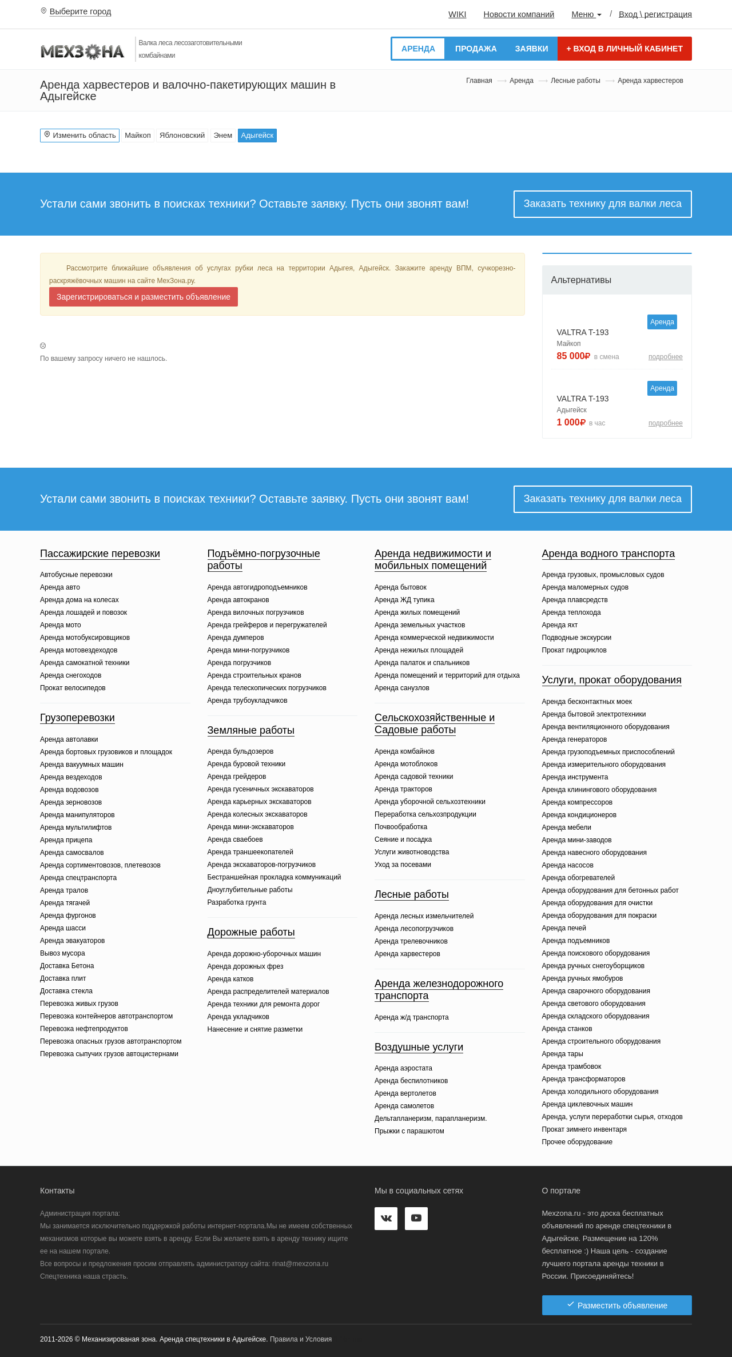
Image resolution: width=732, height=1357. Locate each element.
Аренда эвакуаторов (72, 941)
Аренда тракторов (403, 789)
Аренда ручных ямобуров (582, 978)
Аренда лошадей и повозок (83, 612)
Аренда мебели (567, 827)
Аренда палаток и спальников (422, 663)
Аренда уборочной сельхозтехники (430, 802)
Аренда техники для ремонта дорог (264, 1004)
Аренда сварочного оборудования (596, 991)
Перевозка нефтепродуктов (84, 1029)
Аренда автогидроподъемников (258, 587)
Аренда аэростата (403, 1068)
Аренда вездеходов (71, 777)
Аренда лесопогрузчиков (414, 929)
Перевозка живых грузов (79, 1004)
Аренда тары (562, 1054)
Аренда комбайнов (405, 751)
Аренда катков (231, 979)
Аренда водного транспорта (608, 553)
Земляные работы (251, 730)
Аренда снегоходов (70, 675)
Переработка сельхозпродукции (425, 814)
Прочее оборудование (577, 1142)
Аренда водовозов (69, 790)
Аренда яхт (560, 625)
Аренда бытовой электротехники (594, 714)
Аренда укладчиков (238, 1017)
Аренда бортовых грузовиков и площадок (106, 752)
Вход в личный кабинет (625, 48)
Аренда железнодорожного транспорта (439, 990)
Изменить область (79, 135)
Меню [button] (586, 14)
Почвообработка (401, 827)
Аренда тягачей (65, 903)
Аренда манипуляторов (77, 815)
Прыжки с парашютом (409, 1131)
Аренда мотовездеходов (78, 650)
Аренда (418, 48)
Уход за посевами (403, 865)
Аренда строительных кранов (254, 675)
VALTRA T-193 (583, 332)
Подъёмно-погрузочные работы (264, 560)
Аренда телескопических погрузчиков (267, 688)
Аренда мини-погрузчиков (249, 650)
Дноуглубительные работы (250, 890)
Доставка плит (63, 978)
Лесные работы (575, 81)
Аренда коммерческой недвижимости (434, 638)
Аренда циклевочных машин (587, 1104)
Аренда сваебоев (235, 839)
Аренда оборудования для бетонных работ (610, 890)
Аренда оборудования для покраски (599, 916)
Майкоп (138, 135)
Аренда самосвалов (72, 853)
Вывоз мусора (62, 953)
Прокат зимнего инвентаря (584, 1129)
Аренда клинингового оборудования (599, 790)
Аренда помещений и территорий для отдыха (447, 675)
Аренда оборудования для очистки (597, 903)
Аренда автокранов (238, 600)
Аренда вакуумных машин (82, 765)
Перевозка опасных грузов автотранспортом (110, 1041)
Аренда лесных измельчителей (424, 916)
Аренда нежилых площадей (419, 650)
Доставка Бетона (67, 966)
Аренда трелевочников (411, 941)
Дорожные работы (251, 932)
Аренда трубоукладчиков (248, 701)
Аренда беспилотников (411, 1081)
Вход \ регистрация (655, 14)
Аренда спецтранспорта (78, 878)
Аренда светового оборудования (594, 1004)
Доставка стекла (66, 991)
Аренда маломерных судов (585, 587)
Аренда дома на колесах (79, 600)
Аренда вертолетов (405, 1093)
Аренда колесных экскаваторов (258, 814)
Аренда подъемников (576, 941)
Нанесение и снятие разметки (255, 1029)
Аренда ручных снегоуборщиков (593, 966)
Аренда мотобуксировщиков (85, 638)
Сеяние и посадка (403, 839)
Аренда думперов (236, 638)
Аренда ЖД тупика (405, 600)
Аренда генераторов (574, 739)
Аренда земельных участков (420, 625)
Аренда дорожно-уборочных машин (264, 954)
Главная (479, 81)
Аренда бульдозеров (241, 751)
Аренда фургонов (68, 916)
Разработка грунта (237, 902)
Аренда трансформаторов (584, 1079)
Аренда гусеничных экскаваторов (261, 789)
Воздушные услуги (419, 1047)
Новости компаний (518, 14)
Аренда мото (60, 625)
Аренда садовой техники (414, 777)
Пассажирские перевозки (100, 553)
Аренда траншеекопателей (250, 852)
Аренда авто (60, 587)
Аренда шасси (63, 928)
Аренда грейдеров (237, 777)
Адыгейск (257, 135)
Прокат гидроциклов (574, 650)
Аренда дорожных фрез (246, 966)
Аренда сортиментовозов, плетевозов (100, 865)
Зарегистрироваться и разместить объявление (143, 296)
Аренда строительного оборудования (601, 1041)
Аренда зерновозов (71, 802)
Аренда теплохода (571, 612)
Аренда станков (567, 1029)
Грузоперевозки (77, 717)
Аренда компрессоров (577, 802)
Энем (223, 135)
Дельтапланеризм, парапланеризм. (431, 1119)
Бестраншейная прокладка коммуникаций (274, 877)
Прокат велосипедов (73, 688)
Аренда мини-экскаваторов (251, 827)
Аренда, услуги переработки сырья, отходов (612, 1117)
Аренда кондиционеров (579, 815)
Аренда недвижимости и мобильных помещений (433, 560)
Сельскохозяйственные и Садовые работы (435, 724)
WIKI (457, 14)
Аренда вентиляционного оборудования (606, 727)
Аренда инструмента (575, 777)
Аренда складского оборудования (596, 1016)
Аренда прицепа (66, 840)
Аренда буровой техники (247, 764)
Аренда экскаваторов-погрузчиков (262, 865)
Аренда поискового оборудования (596, 953)
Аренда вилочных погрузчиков (256, 612)
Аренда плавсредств (575, 600)
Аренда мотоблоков (406, 764)
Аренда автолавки (69, 739)
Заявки (531, 48)
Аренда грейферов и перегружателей (267, 625)
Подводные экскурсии (577, 638)
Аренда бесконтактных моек (587, 702)
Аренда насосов (568, 865)
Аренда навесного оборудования (594, 853)
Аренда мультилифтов (76, 827)
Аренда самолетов (404, 1106)
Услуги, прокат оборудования (612, 680)
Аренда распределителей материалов (268, 992)
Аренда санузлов (402, 688)
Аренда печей (564, 928)
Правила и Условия (301, 1339)
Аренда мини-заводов (577, 840)
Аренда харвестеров (407, 954)
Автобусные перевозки (76, 575)
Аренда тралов (64, 890)
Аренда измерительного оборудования (604, 765)
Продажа (476, 48)
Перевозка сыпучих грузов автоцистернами (109, 1054)
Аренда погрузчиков (240, 663)
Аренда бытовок (401, 587)
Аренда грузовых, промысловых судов (603, 575)
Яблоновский (182, 135)
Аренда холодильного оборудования (600, 1092)
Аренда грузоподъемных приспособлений (608, 752)
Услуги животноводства (412, 852)
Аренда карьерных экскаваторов (260, 802)
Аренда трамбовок (572, 1066)
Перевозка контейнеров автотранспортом (106, 1016)
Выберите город (81, 11)
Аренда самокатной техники (84, 663)
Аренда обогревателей (578, 878)
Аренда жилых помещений (417, 612)
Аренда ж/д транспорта (412, 1017)
